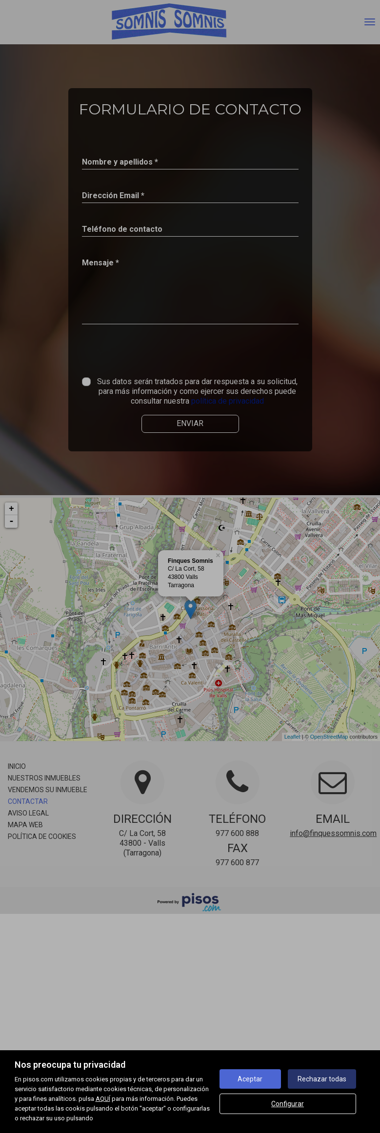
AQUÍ (103, 1098)
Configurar (287, 1104)
